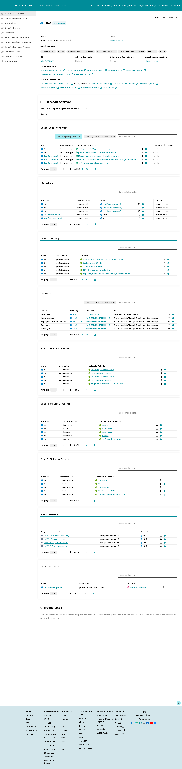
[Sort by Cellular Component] (119, 421)
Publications (31, 730)
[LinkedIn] (147, 723)
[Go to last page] (86, 169)
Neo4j (47, 723)
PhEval (82, 722)
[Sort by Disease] (136, 583)
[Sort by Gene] (47, 145)
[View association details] (145, 149)
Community (174, 6)
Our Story (30, 715)
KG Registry (102, 729)
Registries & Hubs (160, 6)
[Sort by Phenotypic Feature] (95, 145)
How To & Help (50, 734)
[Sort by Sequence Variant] (59, 531)
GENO (63, 742)
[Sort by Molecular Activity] (106, 366)
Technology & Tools (142, 6)
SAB (27, 723)
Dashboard (49, 757)
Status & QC (49, 730)
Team (28, 719)
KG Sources (49, 753)
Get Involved (120, 715)
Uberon (64, 719)
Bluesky (119, 734)
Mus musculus (116, 40)
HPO (63, 726)
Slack (118, 719)
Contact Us (31, 726)
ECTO (63, 749)
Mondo (64, 715)
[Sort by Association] (72, 145)
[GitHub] (144, 723)
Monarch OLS (103, 715)
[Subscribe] (132, 723)
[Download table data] (95, 169)
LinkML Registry (103, 733)
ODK (81, 737)
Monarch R (49, 726)
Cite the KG (49, 745)
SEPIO (63, 745)
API (46, 719)
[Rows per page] (53, 169)
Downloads (49, 715)
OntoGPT (83, 741)
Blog (118, 723)
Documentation (51, 738)
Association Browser (49, 761)
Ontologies (126, 6)
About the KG (50, 749)
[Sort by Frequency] (164, 145)
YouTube (120, 730)
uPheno (64, 723)
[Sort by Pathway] (89, 255)
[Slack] (136, 723)
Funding (29, 734)
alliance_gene (151, 61)
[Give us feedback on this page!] (179, 703)
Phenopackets (85, 748)
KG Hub (100, 725)
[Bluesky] (155, 723)
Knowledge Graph (112, 6)
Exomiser (83, 718)
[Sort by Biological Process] (113, 476)
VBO (63, 738)
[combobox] (66, 5)
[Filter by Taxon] (100, 136)
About (99, 6)
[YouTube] (151, 723)
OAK (81, 733)
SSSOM (82, 729)
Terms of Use (49, 742)
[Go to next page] (82, 169)
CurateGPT (84, 745)
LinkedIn (119, 726)
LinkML (82, 726)
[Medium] (140, 723)
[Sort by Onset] (174, 145)
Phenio (64, 730)
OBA (63, 734)
